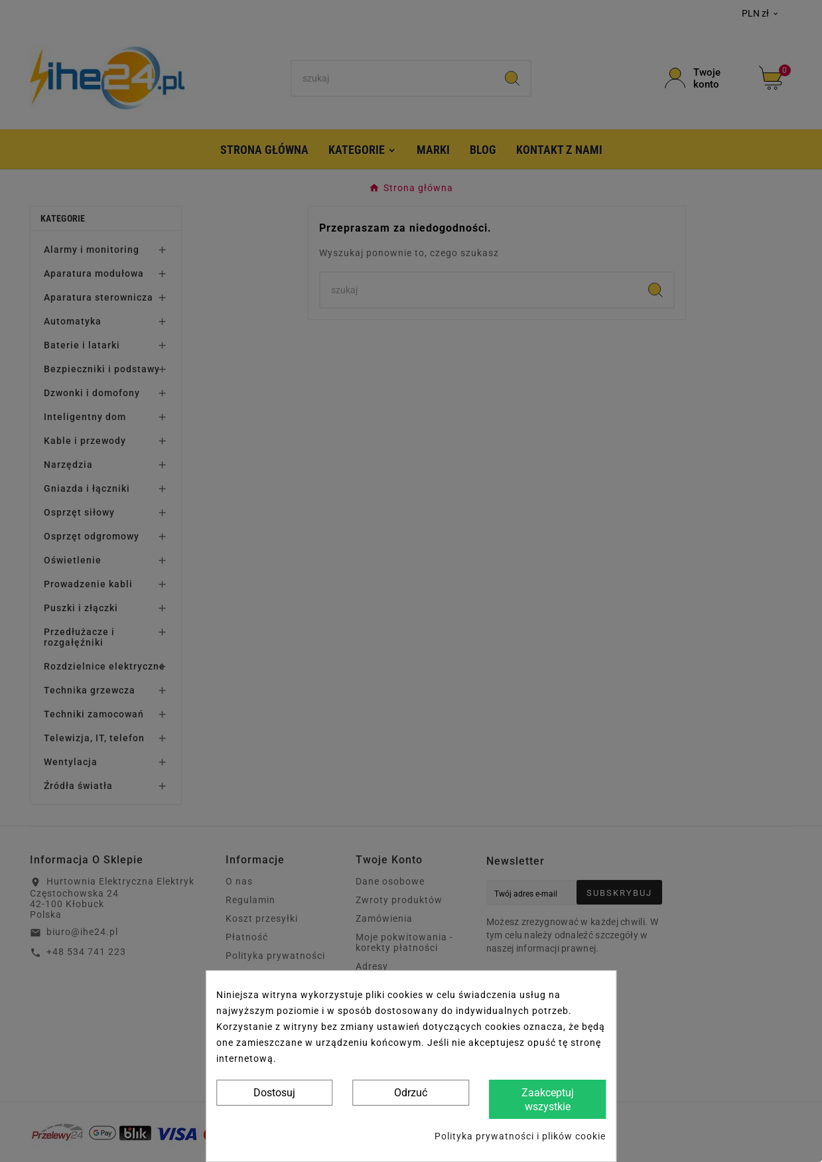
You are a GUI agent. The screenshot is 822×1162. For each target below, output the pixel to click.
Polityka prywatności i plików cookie (520, 1136)
